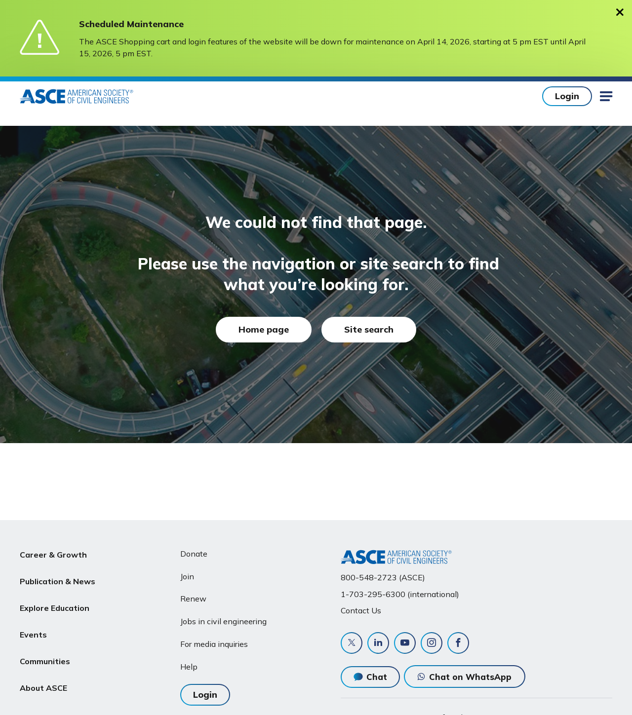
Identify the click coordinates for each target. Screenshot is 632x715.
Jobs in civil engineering (223, 621)
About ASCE (43, 672)
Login (567, 96)
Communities (45, 648)
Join (187, 576)
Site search (369, 329)
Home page (263, 329)
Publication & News (57, 577)
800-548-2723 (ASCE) (383, 577)
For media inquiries (214, 644)
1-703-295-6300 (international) (400, 594)
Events (33, 624)
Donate (193, 554)
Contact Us (361, 610)
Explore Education (54, 600)
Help (189, 667)
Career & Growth (53, 554)
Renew (193, 598)
